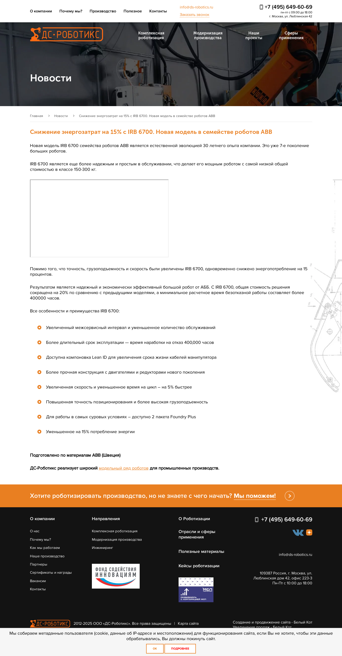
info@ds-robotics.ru (196, 7)
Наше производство (47, 556)
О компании (41, 11)
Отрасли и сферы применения (197, 534)
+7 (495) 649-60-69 (288, 7)
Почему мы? (70, 11)
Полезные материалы (201, 551)
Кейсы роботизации (199, 565)
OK (155, 649)
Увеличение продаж (251, 627)
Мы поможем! (255, 496)
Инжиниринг (102, 547)
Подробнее (180, 649)
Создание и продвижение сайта (261, 622)
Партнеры (38, 564)
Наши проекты (253, 35)
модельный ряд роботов (124, 468)
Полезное (133, 11)
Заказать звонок (194, 14)
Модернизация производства (207, 35)
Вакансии (38, 581)
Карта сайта (188, 623)
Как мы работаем (45, 547)
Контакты (158, 11)
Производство (103, 11)
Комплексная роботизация (151, 35)
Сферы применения (291, 35)
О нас (34, 531)
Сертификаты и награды (51, 572)
